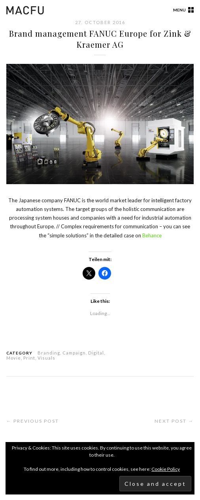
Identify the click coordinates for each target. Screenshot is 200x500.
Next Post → (174, 421)
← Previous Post (32, 421)
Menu (179, 9)
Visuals (46, 357)
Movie (13, 357)
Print (29, 357)
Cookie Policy (165, 469)
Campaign (74, 352)
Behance (152, 235)
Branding (49, 352)
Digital (96, 352)
